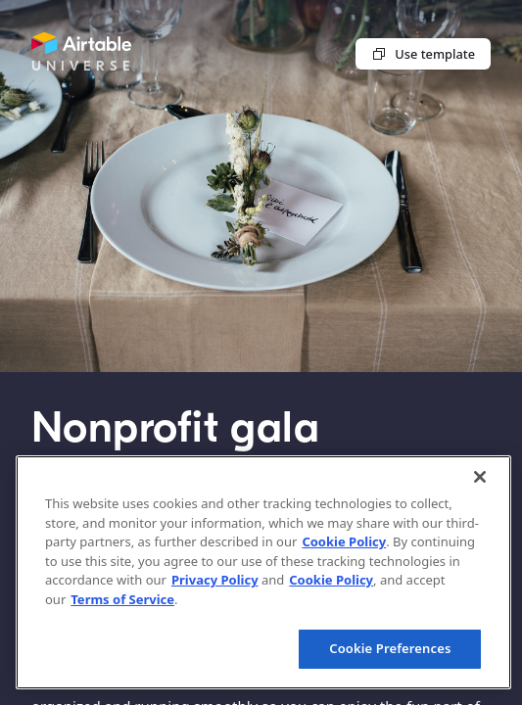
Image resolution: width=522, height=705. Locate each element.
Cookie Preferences (390, 648)
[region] (263, 572)
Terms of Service (122, 599)
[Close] (479, 476)
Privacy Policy (215, 579)
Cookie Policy (344, 541)
